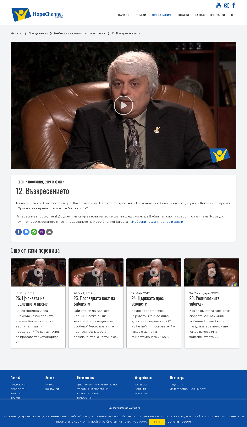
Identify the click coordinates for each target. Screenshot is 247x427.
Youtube (140, 389)
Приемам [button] (157, 421)
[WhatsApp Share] (34, 232)
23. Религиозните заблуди (204, 300)
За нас (200, 15)
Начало (124, 15)
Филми (15, 397)
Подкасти (84, 397)
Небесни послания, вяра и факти (79, 33)
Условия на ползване (92, 389)
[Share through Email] (49, 232)
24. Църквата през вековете (147, 300)
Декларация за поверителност (98, 384)
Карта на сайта (87, 393)
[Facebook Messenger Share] (26, 232)
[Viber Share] (41, 232)
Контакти (217, 15)
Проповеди (18, 389)
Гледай (140, 15)
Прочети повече (178, 421)
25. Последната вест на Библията (94, 300)
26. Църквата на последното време (32, 300)
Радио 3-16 (177, 384)
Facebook (141, 384)
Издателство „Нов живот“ (188, 389)
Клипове (17, 393)
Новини (183, 15)
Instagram (142, 393)
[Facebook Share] (18, 232)
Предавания (161, 15)
